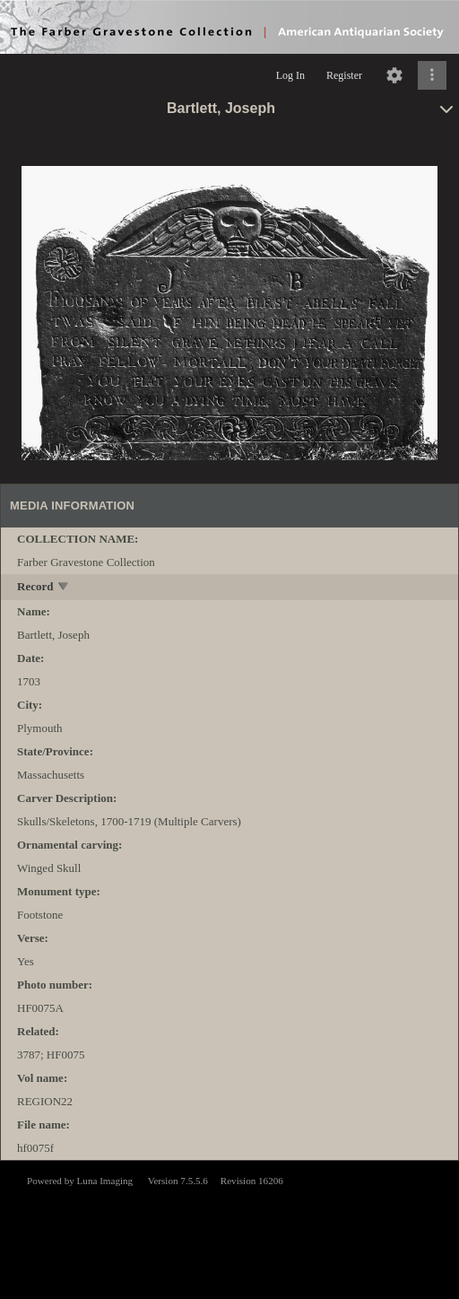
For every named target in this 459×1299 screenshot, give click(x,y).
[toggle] (64, 588)
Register (344, 75)
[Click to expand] (432, 75)
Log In (290, 75)
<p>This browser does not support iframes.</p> (229, 1228)
